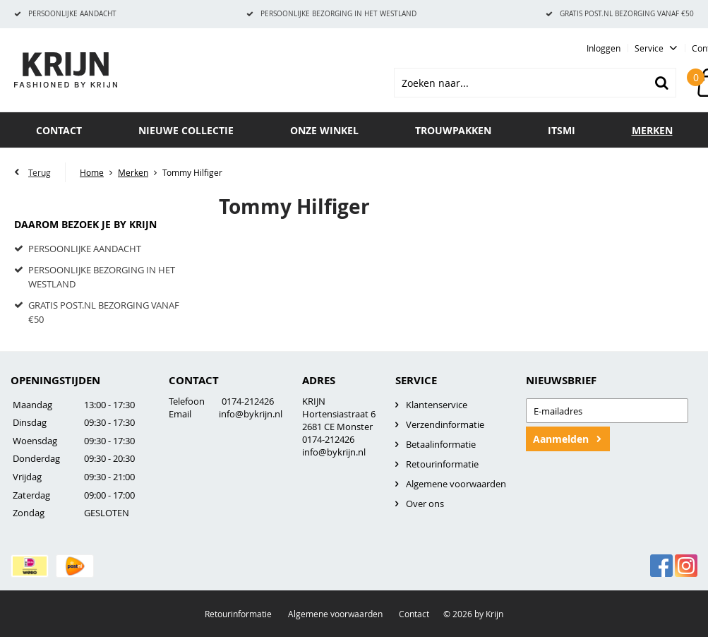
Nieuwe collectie (186, 130)
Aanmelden (561, 439)
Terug (39, 172)
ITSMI (561, 130)
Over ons (425, 503)
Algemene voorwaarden (456, 483)
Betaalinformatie (441, 444)
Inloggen (603, 48)
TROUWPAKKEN (453, 130)
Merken (652, 130)
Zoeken (661, 83)
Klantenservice (436, 404)
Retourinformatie (442, 464)
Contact (59, 130)
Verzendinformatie (445, 424)
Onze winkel (324, 130)
